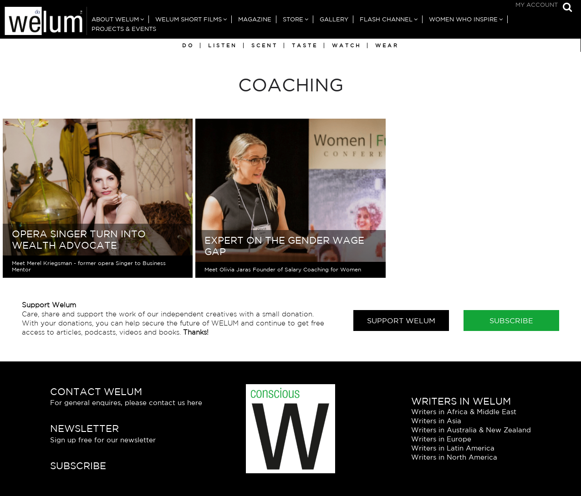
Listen (222, 45)
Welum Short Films (188, 19)
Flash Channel (386, 19)
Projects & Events (124, 28)
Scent (264, 45)
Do (188, 45)
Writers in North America (454, 457)
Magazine (254, 19)
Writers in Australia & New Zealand (471, 430)
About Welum (115, 19)
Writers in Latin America (452, 448)
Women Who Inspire (463, 19)
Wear (387, 45)
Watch (346, 45)
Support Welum (401, 320)
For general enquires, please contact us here (126, 402)
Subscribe (511, 320)
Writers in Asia (436, 421)
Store (293, 19)
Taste (305, 45)
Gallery (334, 19)
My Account (536, 4)
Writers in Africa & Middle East (463, 412)
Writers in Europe (441, 439)
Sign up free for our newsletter (103, 440)
